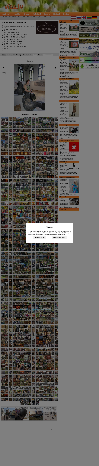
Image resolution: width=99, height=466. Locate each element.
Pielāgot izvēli (40, 237)
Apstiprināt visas (59, 237)
